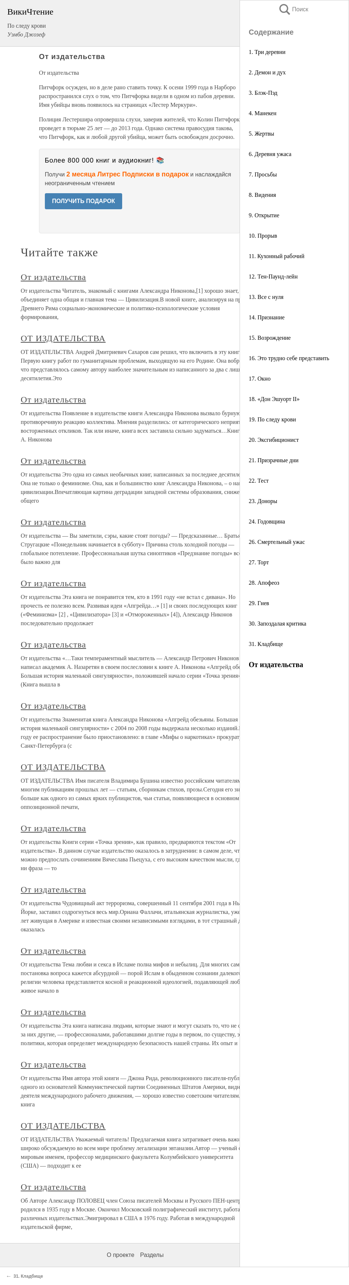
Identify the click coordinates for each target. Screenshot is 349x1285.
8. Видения (262, 195)
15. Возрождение (270, 338)
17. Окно (260, 378)
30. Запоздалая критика (277, 623)
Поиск (293, 9)
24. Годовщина (267, 521)
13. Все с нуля (266, 297)
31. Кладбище (266, 644)
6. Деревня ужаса (270, 154)
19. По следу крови (272, 419)
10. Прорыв (263, 236)
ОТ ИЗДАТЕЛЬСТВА (63, 338)
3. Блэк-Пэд (263, 93)
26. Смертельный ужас (277, 542)
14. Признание (266, 317)
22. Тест (259, 481)
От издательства (53, 277)
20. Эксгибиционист (274, 440)
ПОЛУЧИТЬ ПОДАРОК (83, 201)
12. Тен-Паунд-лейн (273, 276)
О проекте (120, 1255)
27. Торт (259, 562)
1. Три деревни (267, 52)
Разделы (151, 1255)
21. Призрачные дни (274, 460)
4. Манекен (262, 113)
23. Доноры (263, 501)
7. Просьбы (263, 174)
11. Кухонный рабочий (277, 256)
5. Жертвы (261, 134)
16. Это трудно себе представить (289, 358)
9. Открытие (264, 215)
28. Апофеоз (264, 583)
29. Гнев (259, 603)
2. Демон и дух (267, 72)
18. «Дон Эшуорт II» (274, 399)
